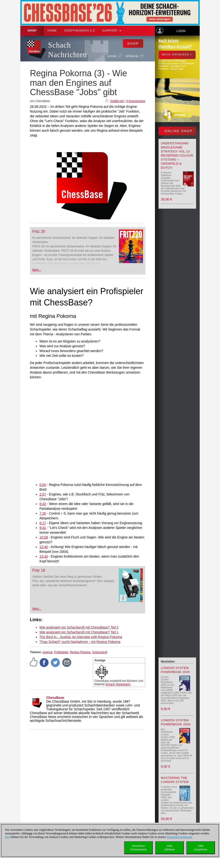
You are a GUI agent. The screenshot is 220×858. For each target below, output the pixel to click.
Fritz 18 (38, 570)
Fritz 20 (38, 231)
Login (180, 31)
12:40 (43, 547)
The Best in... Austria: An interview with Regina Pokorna (80, 637)
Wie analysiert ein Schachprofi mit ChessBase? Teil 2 (78, 627)
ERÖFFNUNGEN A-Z (79, 30)
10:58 (43, 537)
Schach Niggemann (118, 684)
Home (52, 30)
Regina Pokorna (80, 652)
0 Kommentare (135, 101)
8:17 (42, 523)
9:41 (42, 528)
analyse (47, 652)
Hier (7, 837)
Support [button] (111, 30)
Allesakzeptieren (200, 847)
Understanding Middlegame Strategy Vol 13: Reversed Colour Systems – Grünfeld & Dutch (177, 155)
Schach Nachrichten (67, 50)
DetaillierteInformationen (138, 847)
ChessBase (55, 698)
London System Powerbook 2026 (175, 722)
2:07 (42, 494)
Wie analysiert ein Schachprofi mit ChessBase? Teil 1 (78, 632)
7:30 (42, 513)
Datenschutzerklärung (179, 837)
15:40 (43, 556)
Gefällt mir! (117, 101)
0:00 (42, 485)
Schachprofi (99, 652)
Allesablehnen (169, 847)
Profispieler (61, 652)
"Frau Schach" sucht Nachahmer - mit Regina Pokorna (79, 642)
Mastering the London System (175, 780)
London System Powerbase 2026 (175, 670)
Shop (32, 30)
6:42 (42, 504)
